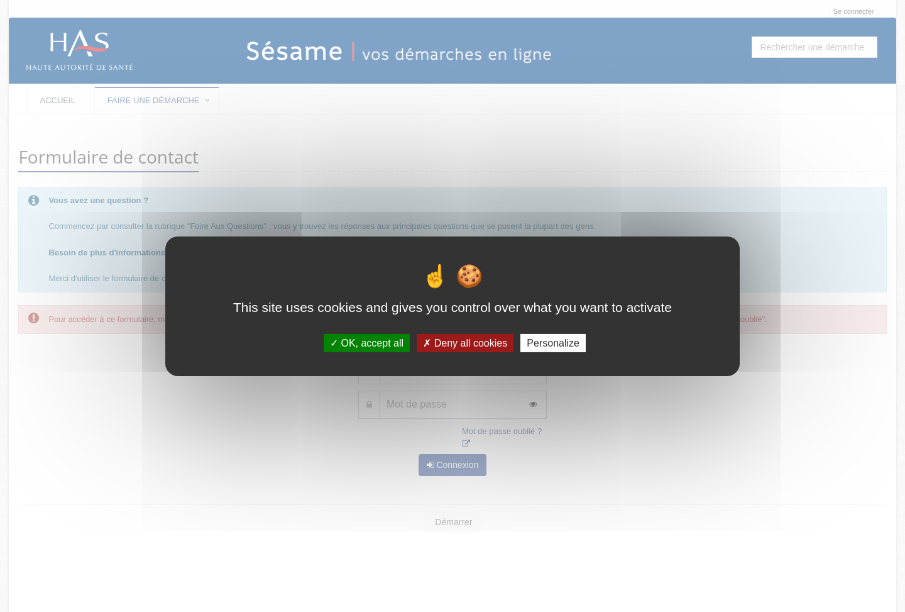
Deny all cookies (465, 342)
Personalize (553, 342)
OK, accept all (366, 342)
